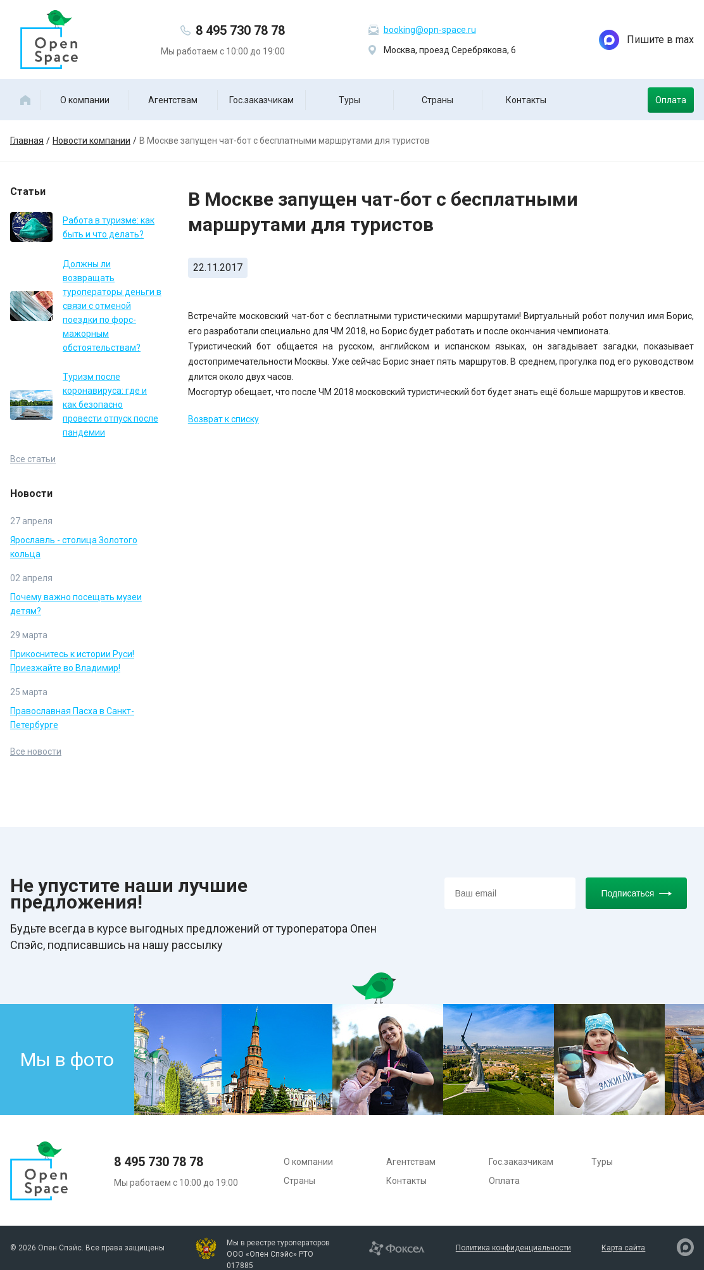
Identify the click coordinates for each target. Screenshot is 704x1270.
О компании (85, 100)
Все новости (35, 751)
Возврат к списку (223, 419)
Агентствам (173, 100)
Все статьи (33, 459)
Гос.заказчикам (261, 100)
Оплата (670, 100)
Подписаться (636, 893)
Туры (349, 100)
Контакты (526, 100)
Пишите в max (646, 40)
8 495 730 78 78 (240, 30)
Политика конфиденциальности (513, 1247)
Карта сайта (623, 1247)
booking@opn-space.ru (430, 29)
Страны (437, 100)
